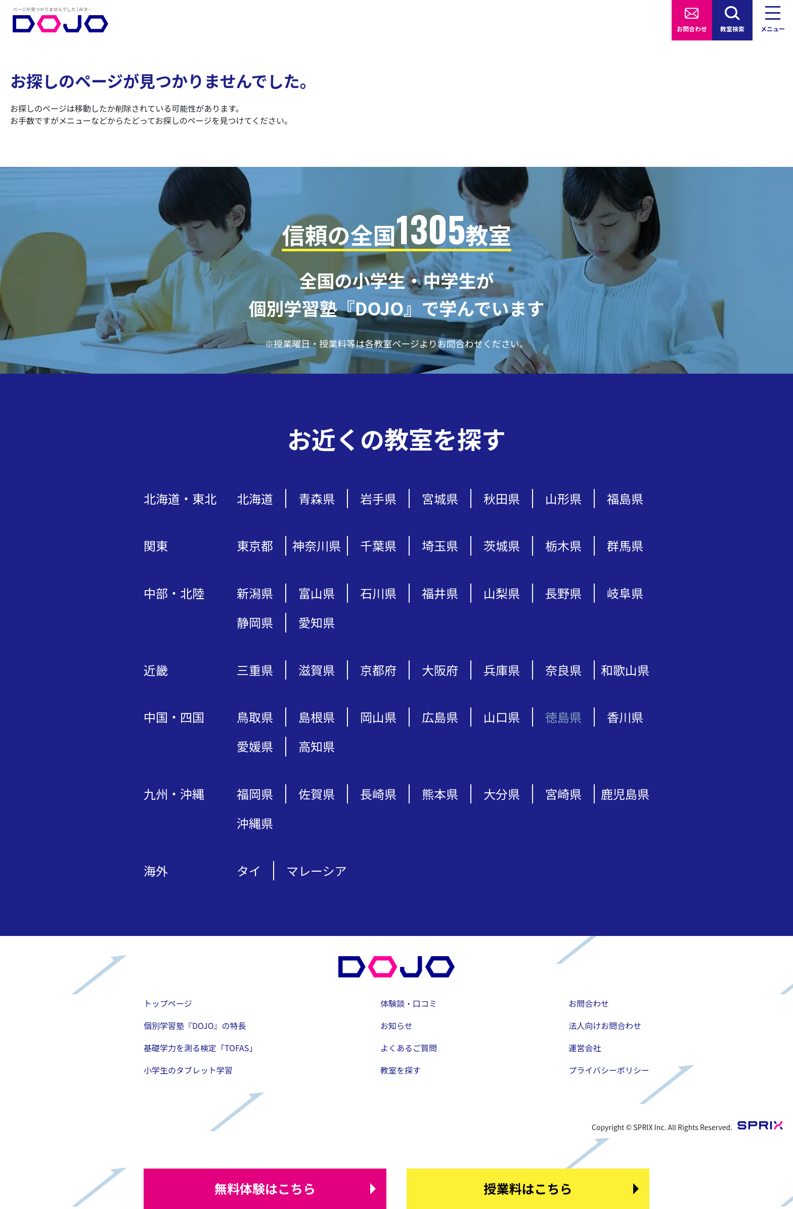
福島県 (625, 498)
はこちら (265, 1188)
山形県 (563, 498)
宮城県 (440, 498)
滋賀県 (316, 670)
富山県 (316, 593)
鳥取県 (255, 717)
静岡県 (255, 622)
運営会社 (584, 1048)
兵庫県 (501, 670)
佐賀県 (316, 793)
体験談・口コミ (408, 1003)
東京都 (255, 545)
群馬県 (625, 545)
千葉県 (378, 545)
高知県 (316, 746)
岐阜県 (625, 593)
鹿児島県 (625, 793)
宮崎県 (563, 793)
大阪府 (440, 670)
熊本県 (440, 793)
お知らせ (396, 1025)
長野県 (563, 593)
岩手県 (378, 498)
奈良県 (563, 670)
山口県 (501, 717)
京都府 (378, 670)
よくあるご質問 (408, 1048)
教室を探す (400, 1070)
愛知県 (316, 622)
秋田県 (501, 498)
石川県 (378, 593)
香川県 (625, 717)
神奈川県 (316, 545)
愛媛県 (255, 746)
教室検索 (732, 28)
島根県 (316, 717)
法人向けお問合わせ (604, 1025)
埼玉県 (440, 545)
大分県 (501, 793)
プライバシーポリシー (608, 1070)
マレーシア (316, 870)
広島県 (440, 717)
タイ (249, 870)
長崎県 (378, 793)
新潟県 (255, 593)
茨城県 (501, 545)
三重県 (255, 670)
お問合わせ (692, 28)
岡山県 (378, 717)
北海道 (255, 498)
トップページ (168, 1003)
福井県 (440, 593)
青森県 (316, 498)
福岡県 (255, 793)
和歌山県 (625, 670)
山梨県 (501, 593)
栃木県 (563, 545)
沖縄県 (255, 823)
